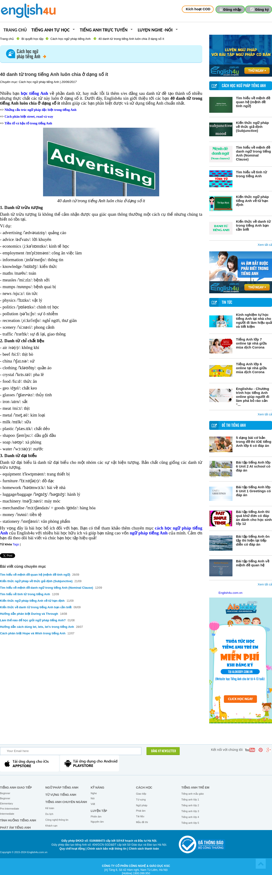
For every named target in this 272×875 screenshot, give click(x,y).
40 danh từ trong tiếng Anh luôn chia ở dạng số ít (131, 39)
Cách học (144, 787)
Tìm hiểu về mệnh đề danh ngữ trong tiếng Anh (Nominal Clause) (253, 153)
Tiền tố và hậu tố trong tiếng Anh (28, 123)
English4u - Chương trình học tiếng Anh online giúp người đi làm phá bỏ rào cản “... (252, 397)
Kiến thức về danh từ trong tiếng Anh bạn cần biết (253, 225)
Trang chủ (15, 30)
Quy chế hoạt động (72, 848)
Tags (16, 544)
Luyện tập (99, 811)
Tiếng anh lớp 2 (190, 805)
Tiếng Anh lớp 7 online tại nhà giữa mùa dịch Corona (251, 343)
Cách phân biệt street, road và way (28, 116)
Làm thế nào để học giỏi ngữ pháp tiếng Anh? (33, 620)
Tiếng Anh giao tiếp (16, 787)
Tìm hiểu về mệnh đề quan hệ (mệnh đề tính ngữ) (253, 102)
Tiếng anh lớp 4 (190, 817)
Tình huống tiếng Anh (18, 820)
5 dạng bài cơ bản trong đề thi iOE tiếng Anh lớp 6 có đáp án (253, 442)
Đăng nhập (232, 9)
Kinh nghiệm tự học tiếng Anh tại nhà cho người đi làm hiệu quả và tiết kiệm (254, 320)
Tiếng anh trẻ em (195, 787)
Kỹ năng (97, 787)
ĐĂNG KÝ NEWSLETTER (163, 751)
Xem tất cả (265, 244)
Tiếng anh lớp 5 (190, 822)
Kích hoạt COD (198, 9)
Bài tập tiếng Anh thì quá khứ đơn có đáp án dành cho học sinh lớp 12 (254, 518)
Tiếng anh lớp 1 (190, 799)
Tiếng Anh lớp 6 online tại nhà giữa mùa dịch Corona (251, 368)
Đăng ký (262, 9)
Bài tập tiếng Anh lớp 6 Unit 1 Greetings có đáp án (253, 491)
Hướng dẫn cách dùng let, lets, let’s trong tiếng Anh (37, 627)
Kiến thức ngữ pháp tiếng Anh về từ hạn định (252, 201)
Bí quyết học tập (32, 39)
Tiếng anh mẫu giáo (192, 793)
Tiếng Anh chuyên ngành (66, 802)
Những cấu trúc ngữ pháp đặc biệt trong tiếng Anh (40, 110)
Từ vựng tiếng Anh (60, 794)
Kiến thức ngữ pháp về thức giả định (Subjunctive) (252, 127)
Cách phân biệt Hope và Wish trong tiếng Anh (32, 633)
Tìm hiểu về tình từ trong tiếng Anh (251, 174)
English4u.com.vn (230, 593)
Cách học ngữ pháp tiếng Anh (70, 39)
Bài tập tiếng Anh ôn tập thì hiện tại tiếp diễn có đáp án (253, 540)
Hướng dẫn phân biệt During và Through (29, 613)
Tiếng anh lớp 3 (190, 811)
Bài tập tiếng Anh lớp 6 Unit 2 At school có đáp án (253, 466)
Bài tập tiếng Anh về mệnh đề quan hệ (252, 563)
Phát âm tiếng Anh (15, 827)
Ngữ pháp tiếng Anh (61, 787)
